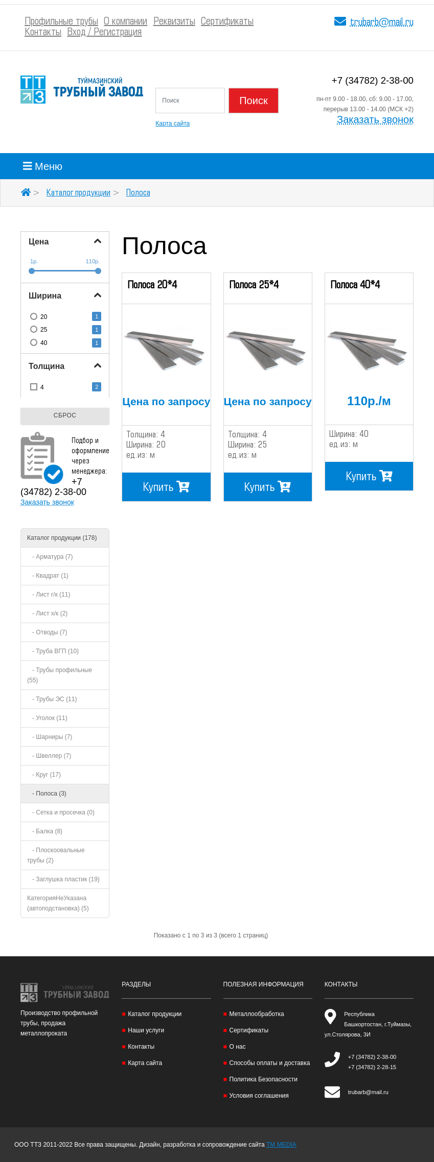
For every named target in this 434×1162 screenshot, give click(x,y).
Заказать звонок (375, 119)
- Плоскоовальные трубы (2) (56, 855)
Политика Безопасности (264, 1079)
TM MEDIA (281, 1144)
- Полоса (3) (46, 793)
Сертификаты (227, 22)
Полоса (138, 193)
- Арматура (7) (50, 556)
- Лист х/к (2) (47, 613)
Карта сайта (172, 123)
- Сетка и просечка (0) (61, 812)
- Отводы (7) (47, 632)
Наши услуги (146, 1030)
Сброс (65, 415)
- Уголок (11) (47, 718)
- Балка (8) (44, 831)
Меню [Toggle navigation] (42, 166)
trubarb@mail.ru (382, 23)
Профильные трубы (61, 22)
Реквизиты (174, 22)
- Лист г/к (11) (48, 594)
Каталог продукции (78, 193)
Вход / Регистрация (104, 32)
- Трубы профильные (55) (59, 675)
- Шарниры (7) (49, 736)
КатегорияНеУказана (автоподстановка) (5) (58, 903)
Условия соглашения (259, 1095)
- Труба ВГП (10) (53, 651)
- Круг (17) (44, 774)
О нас (238, 1046)
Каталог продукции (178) (62, 537)
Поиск (253, 100)
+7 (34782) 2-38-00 (373, 81)
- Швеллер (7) (49, 755)
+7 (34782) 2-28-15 (372, 1067)
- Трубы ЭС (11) (52, 699)
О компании (125, 22)
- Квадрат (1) (47, 575)
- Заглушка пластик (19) (63, 879)
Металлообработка (257, 1014)
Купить (166, 487)
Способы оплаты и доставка (270, 1063)
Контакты (43, 32)
